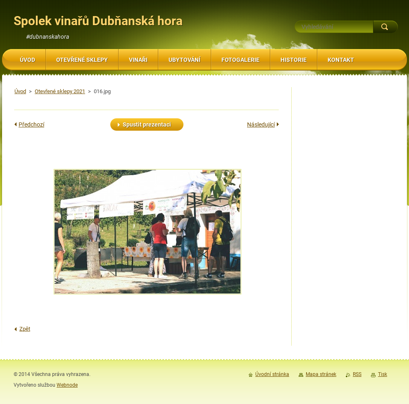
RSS (357, 374)
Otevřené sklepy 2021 (60, 91)
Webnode (67, 385)
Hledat (385, 27)
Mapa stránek (321, 374)
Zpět (24, 329)
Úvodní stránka (272, 374)
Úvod (20, 91)
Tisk (382, 374)
